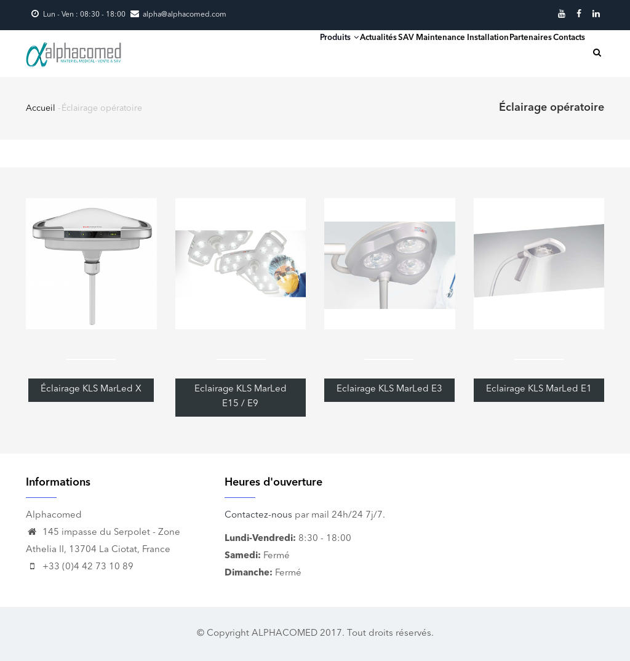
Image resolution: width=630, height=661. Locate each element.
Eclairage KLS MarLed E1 (539, 389)
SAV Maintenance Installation (408, 52)
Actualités (311, 52)
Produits (255, 51)
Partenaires (506, 52)
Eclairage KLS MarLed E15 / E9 (240, 397)
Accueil (40, 108)
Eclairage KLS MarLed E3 (389, 389)
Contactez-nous (258, 515)
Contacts (561, 52)
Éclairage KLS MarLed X (91, 389)
